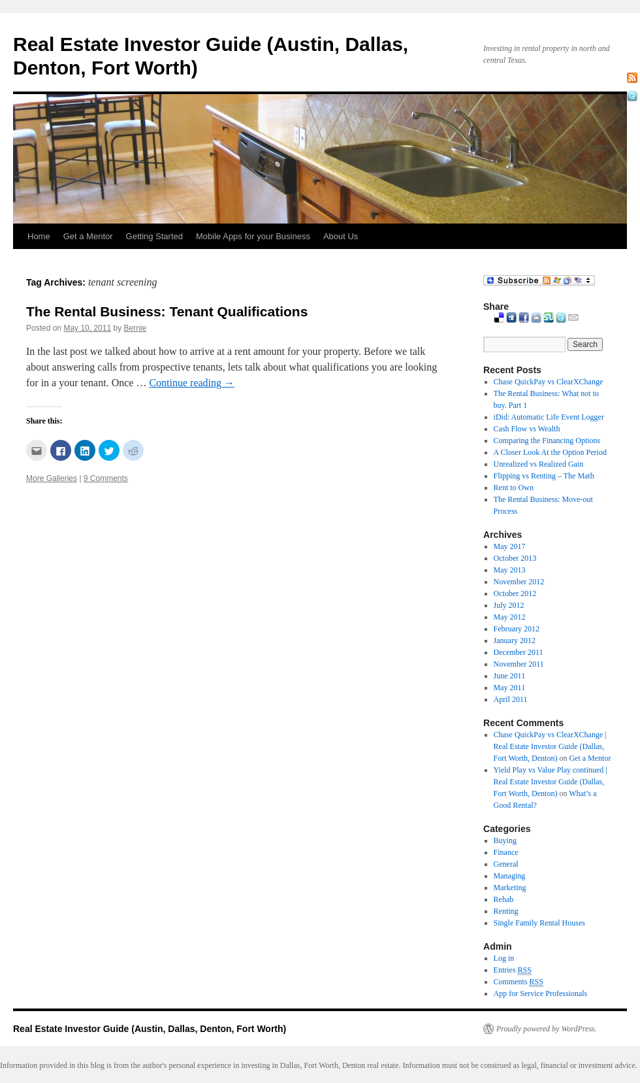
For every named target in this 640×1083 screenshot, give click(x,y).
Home (38, 236)
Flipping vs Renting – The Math (544, 475)
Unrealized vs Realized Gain (539, 464)
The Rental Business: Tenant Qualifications (167, 311)
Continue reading (191, 382)
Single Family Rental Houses (539, 922)
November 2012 (519, 581)
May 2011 (510, 687)
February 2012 (516, 628)
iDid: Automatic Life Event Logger (549, 417)
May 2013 (510, 570)
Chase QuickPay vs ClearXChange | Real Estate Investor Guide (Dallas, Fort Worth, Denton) (550, 746)
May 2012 (510, 617)
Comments (518, 982)
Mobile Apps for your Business (253, 236)
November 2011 (519, 664)
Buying (505, 840)
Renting (506, 911)
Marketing (510, 887)
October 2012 (515, 593)
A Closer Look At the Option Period (550, 452)
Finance (506, 852)
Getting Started (154, 236)
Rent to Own (514, 487)
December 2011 (518, 652)
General (506, 864)
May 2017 (510, 546)
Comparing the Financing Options (547, 440)
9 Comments (106, 478)
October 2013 (515, 558)
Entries (513, 970)
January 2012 (515, 640)
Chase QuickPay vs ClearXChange (548, 381)
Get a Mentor (88, 236)
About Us (340, 236)
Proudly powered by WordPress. (546, 1028)
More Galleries (51, 478)
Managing (510, 875)
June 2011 (510, 675)
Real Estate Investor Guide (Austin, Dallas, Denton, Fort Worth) (149, 1029)
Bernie (134, 328)
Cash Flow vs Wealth (527, 428)
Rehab (504, 899)
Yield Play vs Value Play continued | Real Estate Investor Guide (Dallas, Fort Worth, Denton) (550, 781)
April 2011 (511, 699)
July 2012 (509, 605)
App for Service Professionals (541, 993)
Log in (504, 958)
